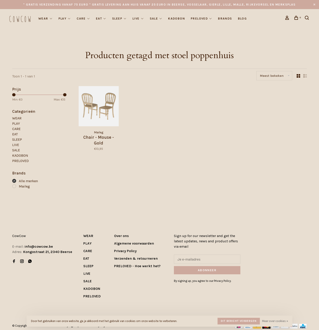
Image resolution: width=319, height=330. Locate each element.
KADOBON (176, 18)
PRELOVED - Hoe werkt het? (137, 266)
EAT (99, 18)
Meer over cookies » (275, 321)
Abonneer (207, 270)
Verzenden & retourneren (136, 258)
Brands (225, 18)
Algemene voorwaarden (134, 243)
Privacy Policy (125, 251)
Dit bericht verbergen (239, 320)
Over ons (121, 236)
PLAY (62, 18)
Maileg (24, 186)
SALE (154, 18)
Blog (242, 18)
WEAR (43, 18)
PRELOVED (199, 18)
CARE (81, 18)
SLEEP (117, 18)
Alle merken (28, 181)
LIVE (136, 18)
